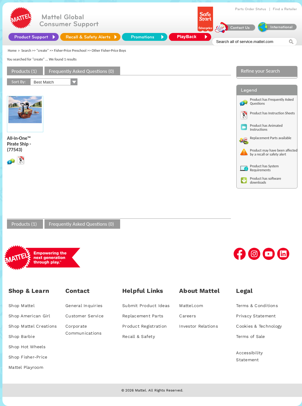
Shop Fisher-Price (27, 357)
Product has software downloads (265, 180)
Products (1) (24, 71)
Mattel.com (191, 305)
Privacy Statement (256, 315)
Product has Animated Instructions (266, 127)
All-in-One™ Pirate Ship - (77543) (19, 143)
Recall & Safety (138, 336)
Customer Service (84, 315)
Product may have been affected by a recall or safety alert (273, 152)
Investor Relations (198, 326)
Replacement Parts (142, 315)
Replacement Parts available (270, 138)
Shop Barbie (21, 336)
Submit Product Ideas (145, 305)
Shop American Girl (29, 315)
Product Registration (144, 326)
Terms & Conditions (257, 305)
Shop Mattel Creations (32, 326)
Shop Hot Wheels (26, 346)
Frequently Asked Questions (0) (81, 71)
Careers (187, 315)
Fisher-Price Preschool (70, 50)
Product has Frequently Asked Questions (272, 101)
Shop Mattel (21, 305)
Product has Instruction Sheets (272, 113)
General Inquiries (83, 305)
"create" (43, 50)
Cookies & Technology (259, 326)
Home (12, 50)
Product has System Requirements (264, 168)
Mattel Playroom (25, 367)
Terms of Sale (250, 336)
